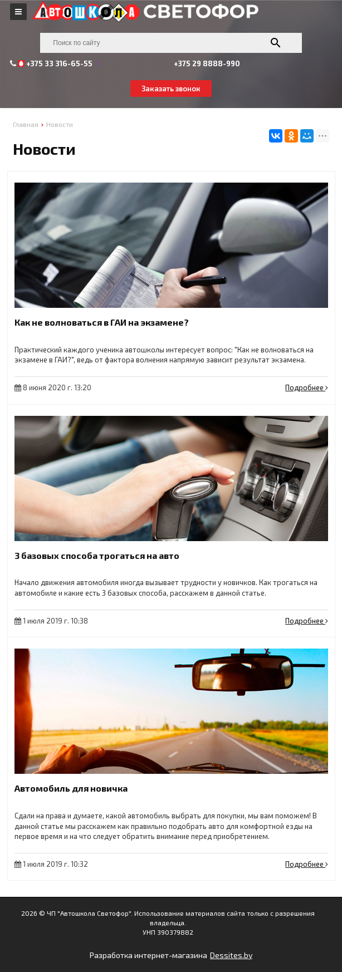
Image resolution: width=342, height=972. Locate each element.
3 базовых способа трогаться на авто (96, 555)
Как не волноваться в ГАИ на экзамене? (101, 322)
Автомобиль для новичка (71, 788)
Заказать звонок (171, 88)
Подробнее (306, 387)
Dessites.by (231, 955)
